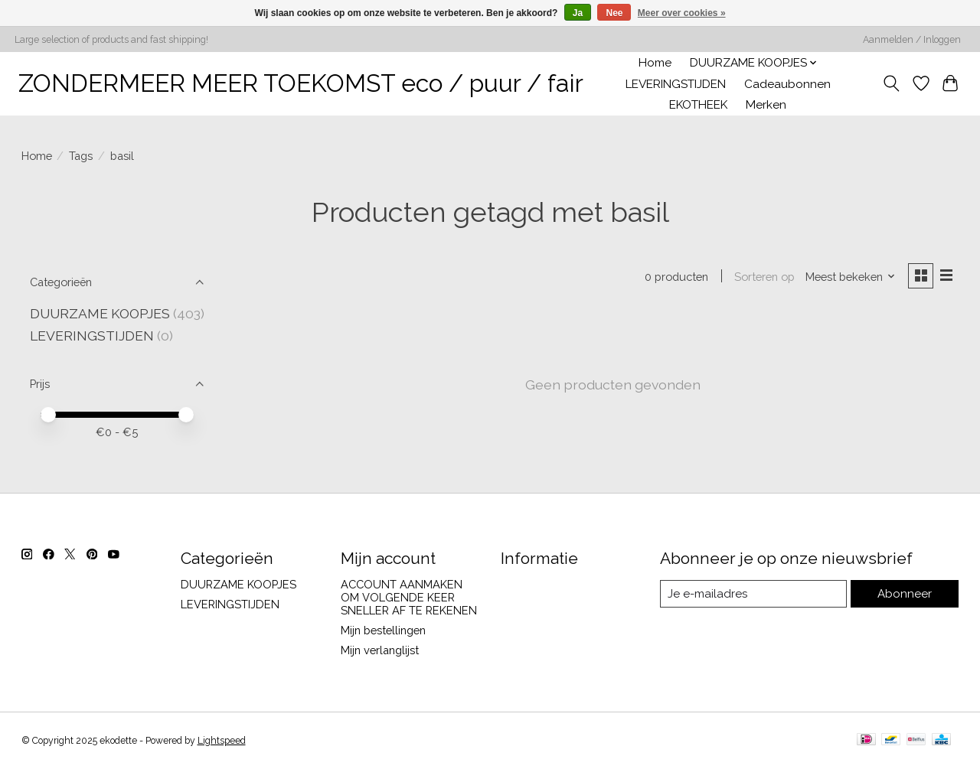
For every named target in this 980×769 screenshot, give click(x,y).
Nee (614, 13)
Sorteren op (763, 276)
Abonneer (906, 594)
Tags (81, 155)
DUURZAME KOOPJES (100, 313)
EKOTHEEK (698, 105)
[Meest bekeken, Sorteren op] (848, 276)
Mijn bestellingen (383, 630)
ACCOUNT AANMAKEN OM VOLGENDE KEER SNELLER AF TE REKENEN (409, 597)
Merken (766, 105)
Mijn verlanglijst (380, 650)
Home (655, 63)
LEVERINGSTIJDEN (676, 84)
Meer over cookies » (682, 13)
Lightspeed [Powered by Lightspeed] (222, 740)
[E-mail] (754, 594)
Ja (578, 13)
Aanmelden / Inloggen (912, 39)
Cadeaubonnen (787, 84)
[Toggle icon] (891, 83)
